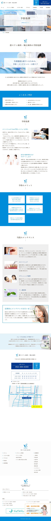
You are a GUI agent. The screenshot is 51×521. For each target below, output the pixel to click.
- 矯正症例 (36, 472)
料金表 (5, 460)
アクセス (6, 458)
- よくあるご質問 (37, 470)
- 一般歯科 (36, 455)
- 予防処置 (36, 457)
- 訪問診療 (36, 461)
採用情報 (6, 463)
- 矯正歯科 (36, 463)
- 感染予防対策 (18, 457)
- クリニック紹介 (18, 455)
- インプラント (37, 468)
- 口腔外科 (36, 459)
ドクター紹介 (7, 455)
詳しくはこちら (36, 406)
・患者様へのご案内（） (23, 383)
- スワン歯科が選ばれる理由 (21, 459)
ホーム (5, 453)
